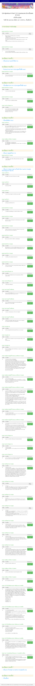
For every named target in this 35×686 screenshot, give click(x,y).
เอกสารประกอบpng (30, 549)
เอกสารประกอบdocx (30, 611)
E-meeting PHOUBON (5, 1)
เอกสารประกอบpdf (30, 76)
